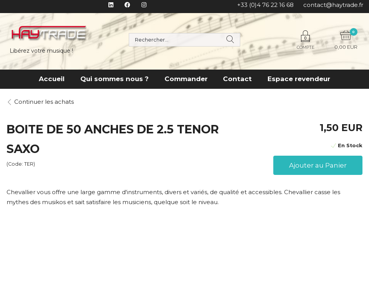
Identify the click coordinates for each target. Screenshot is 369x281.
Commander (186, 79)
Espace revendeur (299, 79)
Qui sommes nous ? (114, 79)
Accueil (52, 79)
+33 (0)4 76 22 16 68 (265, 4)
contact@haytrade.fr (333, 4)
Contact (237, 79)
